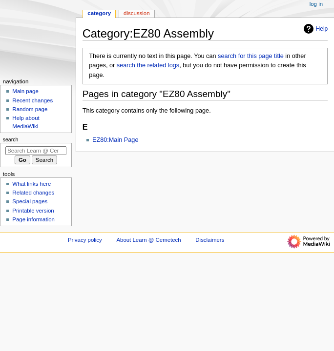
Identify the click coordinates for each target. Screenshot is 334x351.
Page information (33, 219)
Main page (25, 91)
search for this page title (251, 56)
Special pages (29, 201)
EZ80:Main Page (115, 139)
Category (99, 13)
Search (11, 139)
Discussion (136, 13)
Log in (316, 4)
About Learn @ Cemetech (148, 240)
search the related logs (148, 65)
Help (314, 29)
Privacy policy (85, 240)
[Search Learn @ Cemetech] (35, 150)
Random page (29, 109)
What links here (31, 184)
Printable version (33, 211)
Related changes (33, 192)
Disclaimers (209, 240)
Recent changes (32, 100)
